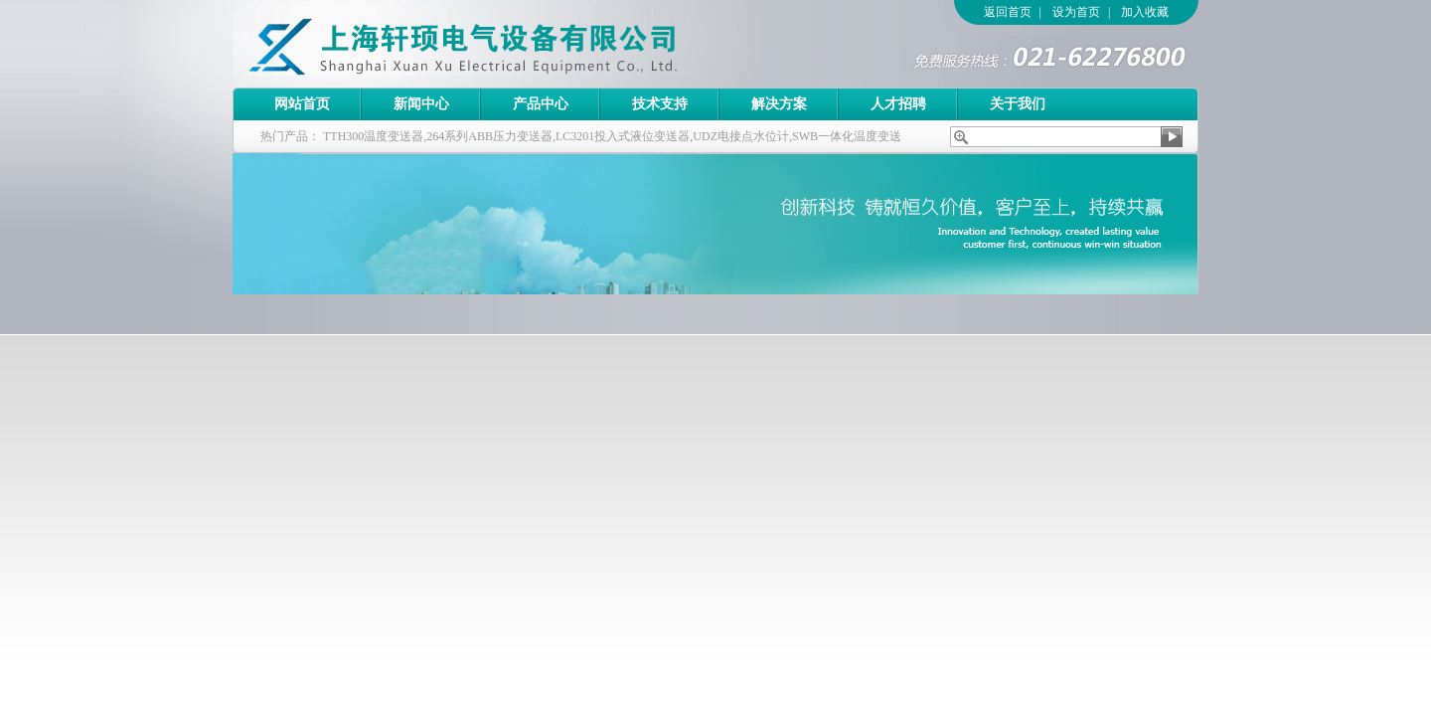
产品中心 (540, 103)
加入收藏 (1145, 12)
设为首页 (1076, 12)
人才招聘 (898, 103)
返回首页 (1008, 12)
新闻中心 (421, 103)
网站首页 (302, 103)
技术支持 (660, 103)
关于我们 (1017, 103)
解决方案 (779, 103)
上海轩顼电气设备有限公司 (506, 44)
